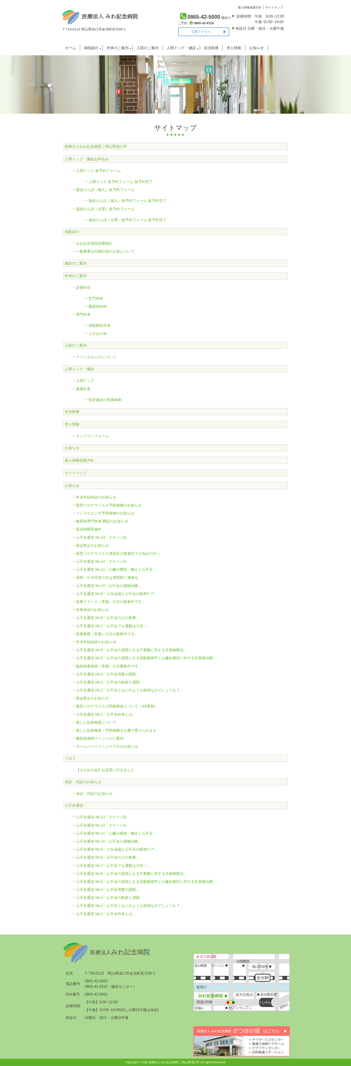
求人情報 (234, 48)
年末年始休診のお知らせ (96, 497)
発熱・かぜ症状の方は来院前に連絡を (107, 577)
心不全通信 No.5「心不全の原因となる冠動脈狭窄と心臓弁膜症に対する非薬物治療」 (146, 658)
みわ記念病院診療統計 (94, 243)
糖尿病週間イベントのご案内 (100, 738)
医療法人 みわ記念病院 (100, 17)
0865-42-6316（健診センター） (111, 986)
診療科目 (83, 287)
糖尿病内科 (98, 306)
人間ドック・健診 (181, 48)
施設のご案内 (76, 263)
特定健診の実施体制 (105, 400)
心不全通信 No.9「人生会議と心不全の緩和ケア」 (117, 594)
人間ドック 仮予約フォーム (98, 171)
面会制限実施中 (89, 529)
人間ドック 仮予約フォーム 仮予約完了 (121, 182)
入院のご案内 (148, 48)
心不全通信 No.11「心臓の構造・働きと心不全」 (116, 569)
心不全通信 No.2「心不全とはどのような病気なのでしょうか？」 (130, 690)
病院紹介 (91, 48)
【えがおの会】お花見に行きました (105, 770)
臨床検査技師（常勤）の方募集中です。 (109, 666)
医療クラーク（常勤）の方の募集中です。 (111, 602)
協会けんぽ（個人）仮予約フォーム (105, 190)
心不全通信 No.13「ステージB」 (103, 537)
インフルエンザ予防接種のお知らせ (105, 513)
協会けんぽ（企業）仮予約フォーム (105, 209)
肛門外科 (96, 298)
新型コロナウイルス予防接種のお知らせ (109, 505)
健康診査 (83, 389)
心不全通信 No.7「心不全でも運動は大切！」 (113, 626)
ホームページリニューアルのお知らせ (107, 746)
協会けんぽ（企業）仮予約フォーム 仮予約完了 (127, 220)
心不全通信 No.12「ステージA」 (103, 561)
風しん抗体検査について (96, 722)
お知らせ (256, 48)
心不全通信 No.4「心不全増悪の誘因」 (108, 674)
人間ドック (85, 381)
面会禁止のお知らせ (92, 545)
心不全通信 (74, 805)
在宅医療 (211, 48)
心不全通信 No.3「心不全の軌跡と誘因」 (109, 682)
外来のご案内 (118, 48)
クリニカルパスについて (96, 357)
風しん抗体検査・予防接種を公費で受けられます (116, 730)
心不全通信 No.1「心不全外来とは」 (106, 714)
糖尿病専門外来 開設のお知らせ (102, 521)
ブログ (70, 758)
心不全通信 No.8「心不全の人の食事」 (108, 618)
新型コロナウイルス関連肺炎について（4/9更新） (117, 706)
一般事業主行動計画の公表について (105, 251)
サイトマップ (76, 473)
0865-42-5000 (96, 981)
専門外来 (83, 314)
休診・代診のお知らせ (83, 782)
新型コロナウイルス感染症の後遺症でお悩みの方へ (118, 553)
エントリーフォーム (92, 436)
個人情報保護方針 (79, 460)
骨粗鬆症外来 (100, 325)
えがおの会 (98, 333)
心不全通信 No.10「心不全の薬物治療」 (109, 586)
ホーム (70, 48)
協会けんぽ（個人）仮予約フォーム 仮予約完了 (127, 201)
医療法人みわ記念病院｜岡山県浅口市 (96, 146)
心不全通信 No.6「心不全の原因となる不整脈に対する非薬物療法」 (131, 650)
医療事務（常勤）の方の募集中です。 (107, 634)
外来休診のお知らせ (92, 610)
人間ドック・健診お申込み (87, 159)
